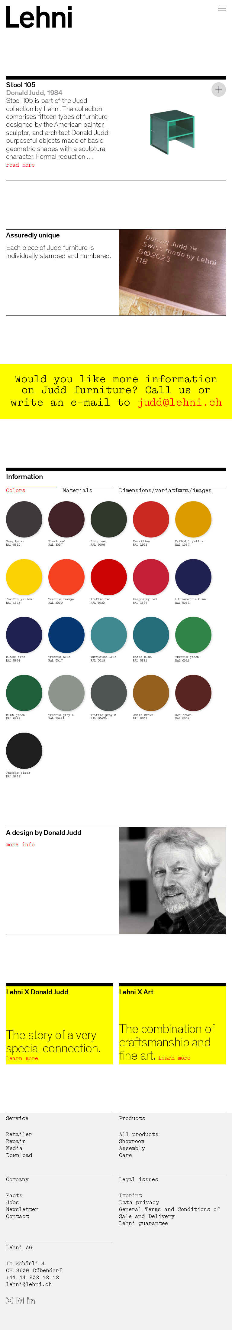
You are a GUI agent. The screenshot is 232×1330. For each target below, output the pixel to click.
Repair (16, 1141)
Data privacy (139, 1202)
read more (20, 165)
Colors (15, 490)
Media (14, 1148)
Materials (77, 490)
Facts (14, 1195)
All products (139, 1134)
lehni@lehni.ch (29, 1284)
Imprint (130, 1195)
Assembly (132, 1148)
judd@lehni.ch (179, 402)
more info (20, 844)
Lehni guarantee (143, 1223)
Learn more (22, 1058)
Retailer (19, 1134)
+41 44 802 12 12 (32, 1277)
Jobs (12, 1202)
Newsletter (22, 1209)
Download (19, 1155)
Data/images (194, 490)
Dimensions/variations (144, 490)
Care (125, 1155)
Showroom (131, 1141)
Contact (17, 1216)
